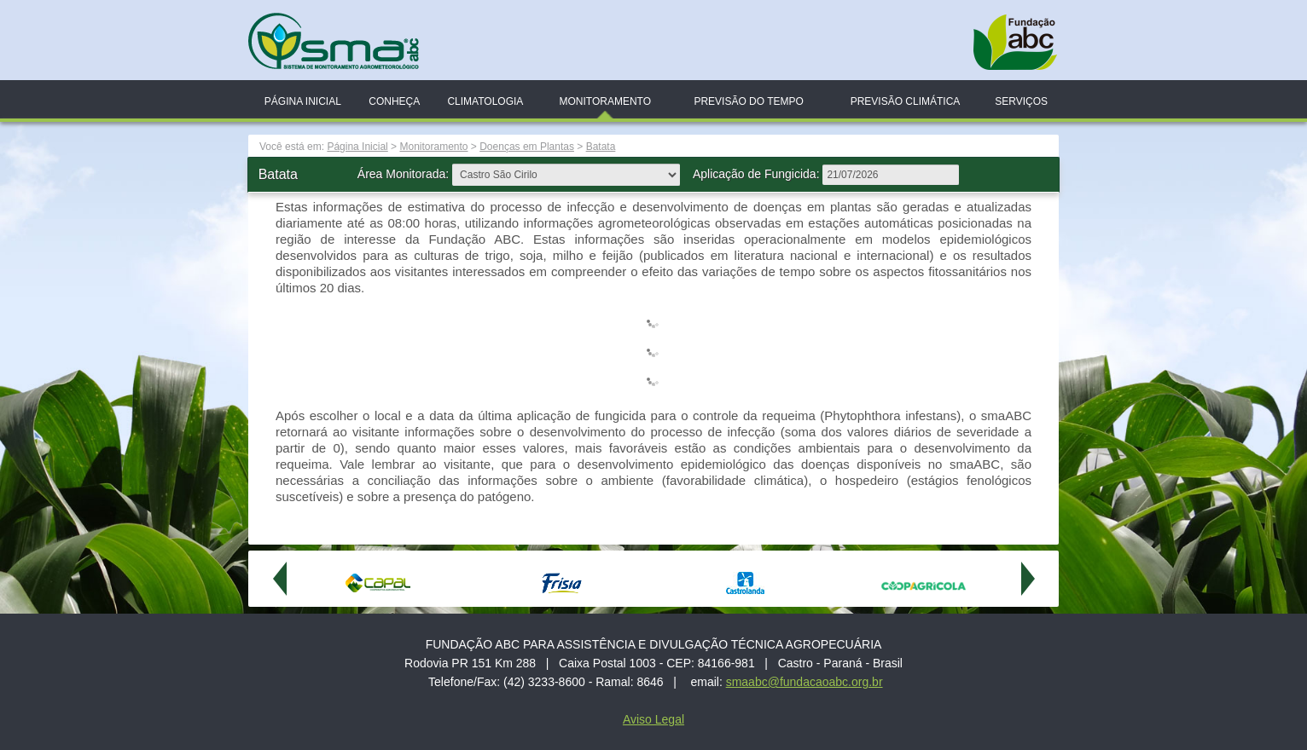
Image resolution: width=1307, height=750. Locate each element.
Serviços (1021, 101)
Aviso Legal (653, 719)
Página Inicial (302, 101)
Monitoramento (605, 101)
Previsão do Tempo (748, 101)
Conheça (394, 101)
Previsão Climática (906, 101)
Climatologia (485, 101)
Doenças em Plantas (526, 147)
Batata (601, 147)
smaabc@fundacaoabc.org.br (804, 682)
